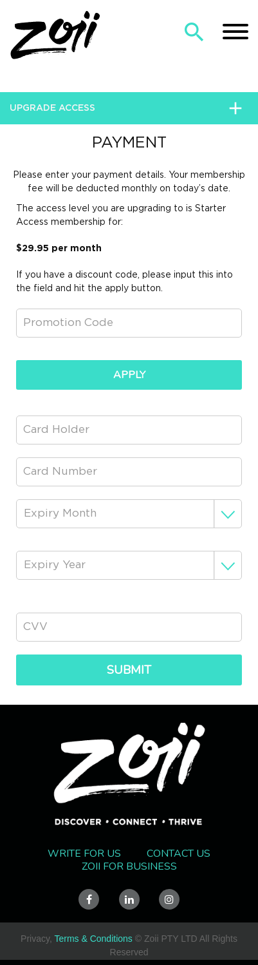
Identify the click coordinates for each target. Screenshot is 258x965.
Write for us (84, 853)
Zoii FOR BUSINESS (129, 866)
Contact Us (178, 853)
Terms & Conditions (93, 938)
